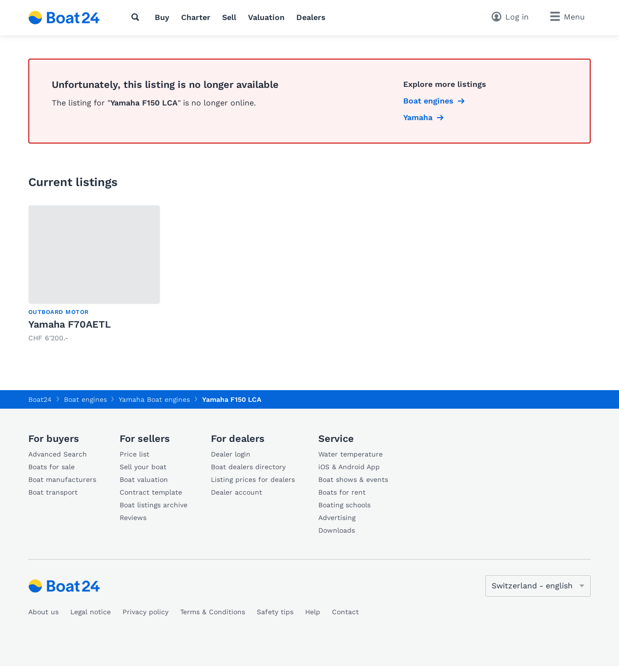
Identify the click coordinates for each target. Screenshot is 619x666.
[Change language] (538, 586)
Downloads (336, 530)
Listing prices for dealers (253, 479)
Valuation (266, 17)
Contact (345, 612)
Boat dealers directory (248, 467)
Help (312, 612)
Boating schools (344, 505)
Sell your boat (143, 467)
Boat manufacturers (62, 479)
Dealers (311, 17)
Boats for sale (51, 467)
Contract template (151, 492)
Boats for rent (342, 492)
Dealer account (236, 492)
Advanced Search (57, 454)
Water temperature (350, 454)
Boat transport (53, 492)
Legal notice (90, 612)
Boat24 (40, 399)
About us (43, 612)
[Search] (137, 17)
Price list (134, 454)
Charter (195, 17)
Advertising (336, 517)
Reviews (133, 517)
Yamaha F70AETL (69, 324)
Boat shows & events (353, 479)
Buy (162, 17)
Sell (229, 17)
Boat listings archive (153, 505)
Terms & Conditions (212, 612)
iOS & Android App (349, 467)
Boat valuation (144, 479)
